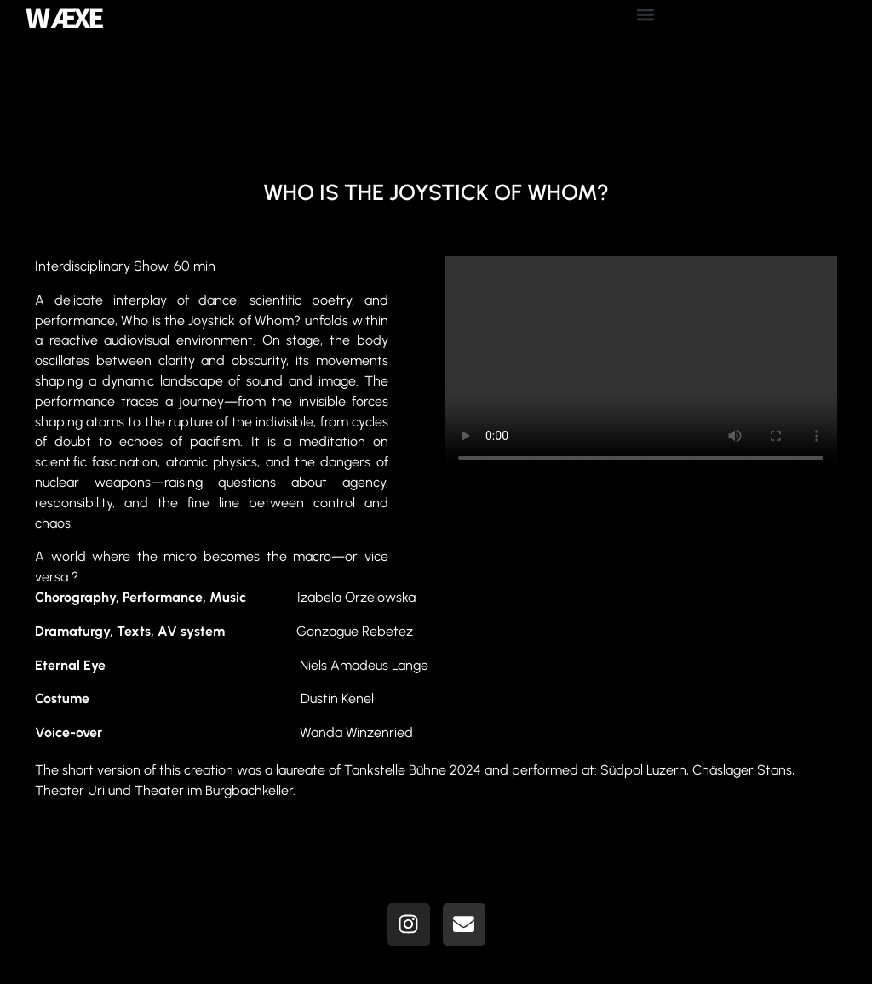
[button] (645, 14)
